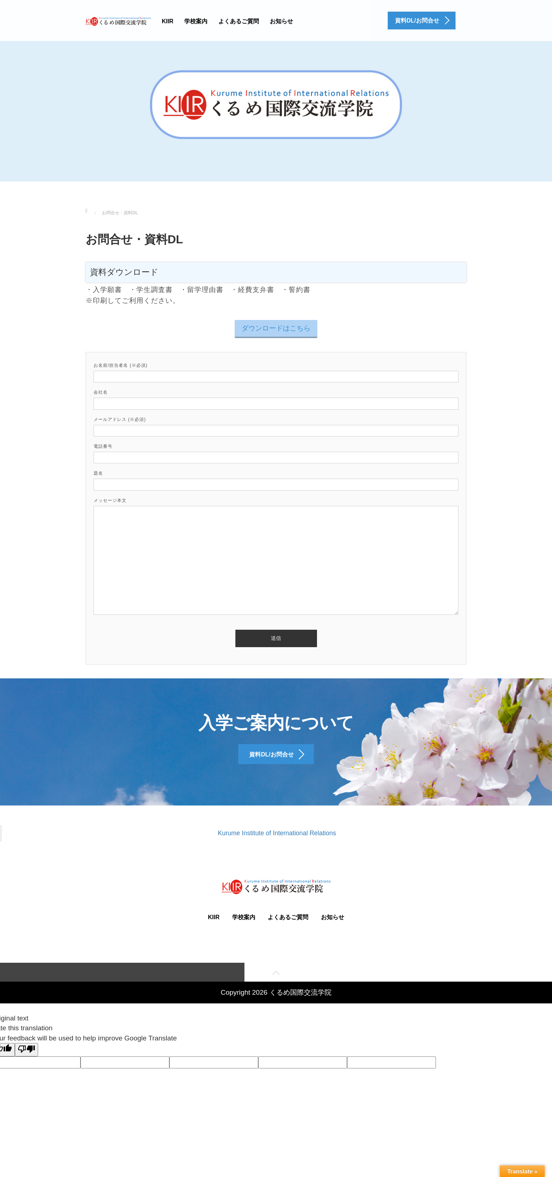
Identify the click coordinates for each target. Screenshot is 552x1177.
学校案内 (195, 21)
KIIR (167, 21)
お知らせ (281, 21)
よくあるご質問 (238, 21)
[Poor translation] (26, 1064)
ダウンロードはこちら (276, 328)
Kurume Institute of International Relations (277, 846)
